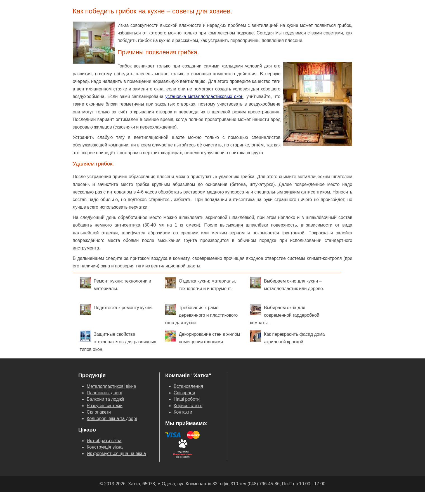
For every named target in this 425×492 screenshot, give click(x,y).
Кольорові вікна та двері (112, 418)
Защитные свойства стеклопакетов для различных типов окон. (118, 341)
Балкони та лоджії (105, 399)
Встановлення (188, 386)
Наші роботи (187, 399)
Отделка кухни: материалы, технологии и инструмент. (200, 284)
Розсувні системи (104, 405)
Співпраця (184, 392)
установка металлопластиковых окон (204, 96)
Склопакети (99, 412)
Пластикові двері (104, 392)
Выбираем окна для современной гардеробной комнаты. (284, 314)
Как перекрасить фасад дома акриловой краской (287, 337)
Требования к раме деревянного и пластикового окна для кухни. (201, 314)
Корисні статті (188, 405)
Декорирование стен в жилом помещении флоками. (202, 337)
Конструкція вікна (105, 447)
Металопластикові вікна (111, 386)
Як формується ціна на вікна (116, 453)
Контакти (183, 412)
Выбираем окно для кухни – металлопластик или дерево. (287, 284)
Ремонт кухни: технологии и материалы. (115, 284)
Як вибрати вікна (104, 440)
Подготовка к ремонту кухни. (116, 309)
